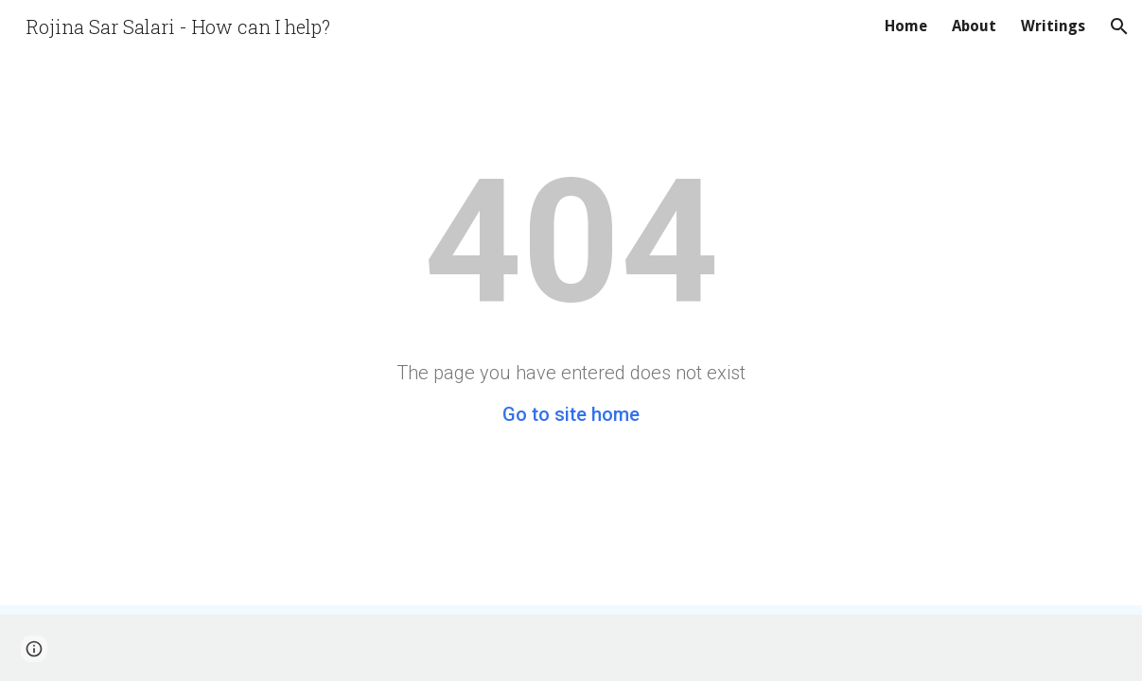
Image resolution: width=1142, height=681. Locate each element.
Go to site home (571, 414)
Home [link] (906, 26)
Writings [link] (1053, 26)
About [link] (974, 26)
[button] (1119, 26)
